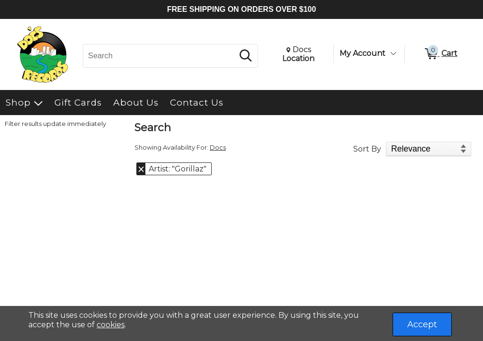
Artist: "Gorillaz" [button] (177, 168)
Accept (422, 324)
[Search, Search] (159, 56)
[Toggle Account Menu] (393, 53)
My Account (362, 53)
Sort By (367, 148)
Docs (218, 147)
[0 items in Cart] (440, 54)
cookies (111, 324)
